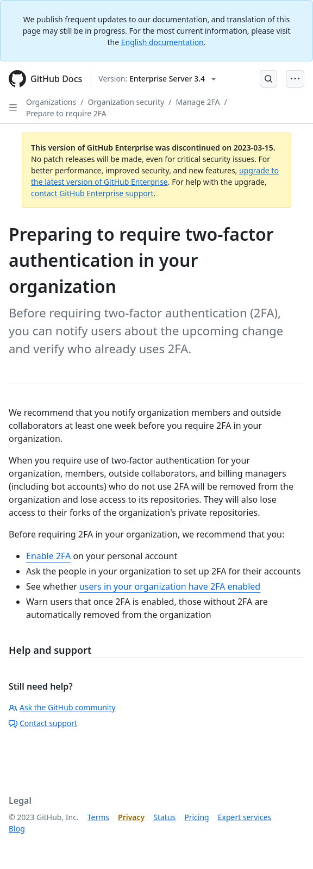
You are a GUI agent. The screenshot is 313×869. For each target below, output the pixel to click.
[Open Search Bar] (268, 78)
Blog (17, 828)
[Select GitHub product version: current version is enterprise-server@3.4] (157, 78)
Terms (98, 817)
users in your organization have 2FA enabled (169, 586)
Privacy (131, 817)
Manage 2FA (198, 102)
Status (164, 817)
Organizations (51, 102)
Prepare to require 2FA (66, 113)
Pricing (196, 817)
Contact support (43, 723)
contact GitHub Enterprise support (92, 193)
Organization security (125, 102)
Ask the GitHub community (62, 707)
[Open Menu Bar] (295, 78)
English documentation (162, 42)
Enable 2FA (48, 556)
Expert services (245, 817)
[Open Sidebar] (13, 107)
